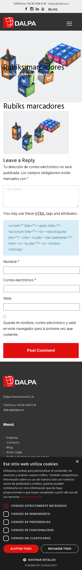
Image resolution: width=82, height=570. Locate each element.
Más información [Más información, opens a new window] (31, 497)
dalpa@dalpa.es (58, 3)
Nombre (11, 262)
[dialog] (41, 513)
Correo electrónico (19, 280)
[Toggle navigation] (69, 23)
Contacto (13, 442)
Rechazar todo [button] (59, 549)
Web (7, 299)
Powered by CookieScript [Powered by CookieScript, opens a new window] (41, 565)
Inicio (7, 74)
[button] (41, 560)
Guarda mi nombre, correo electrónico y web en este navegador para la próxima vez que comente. (39, 329)
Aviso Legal (14, 452)
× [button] (77, 461)
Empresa (12, 437)
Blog (53, 9)
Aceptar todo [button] (20, 549)
